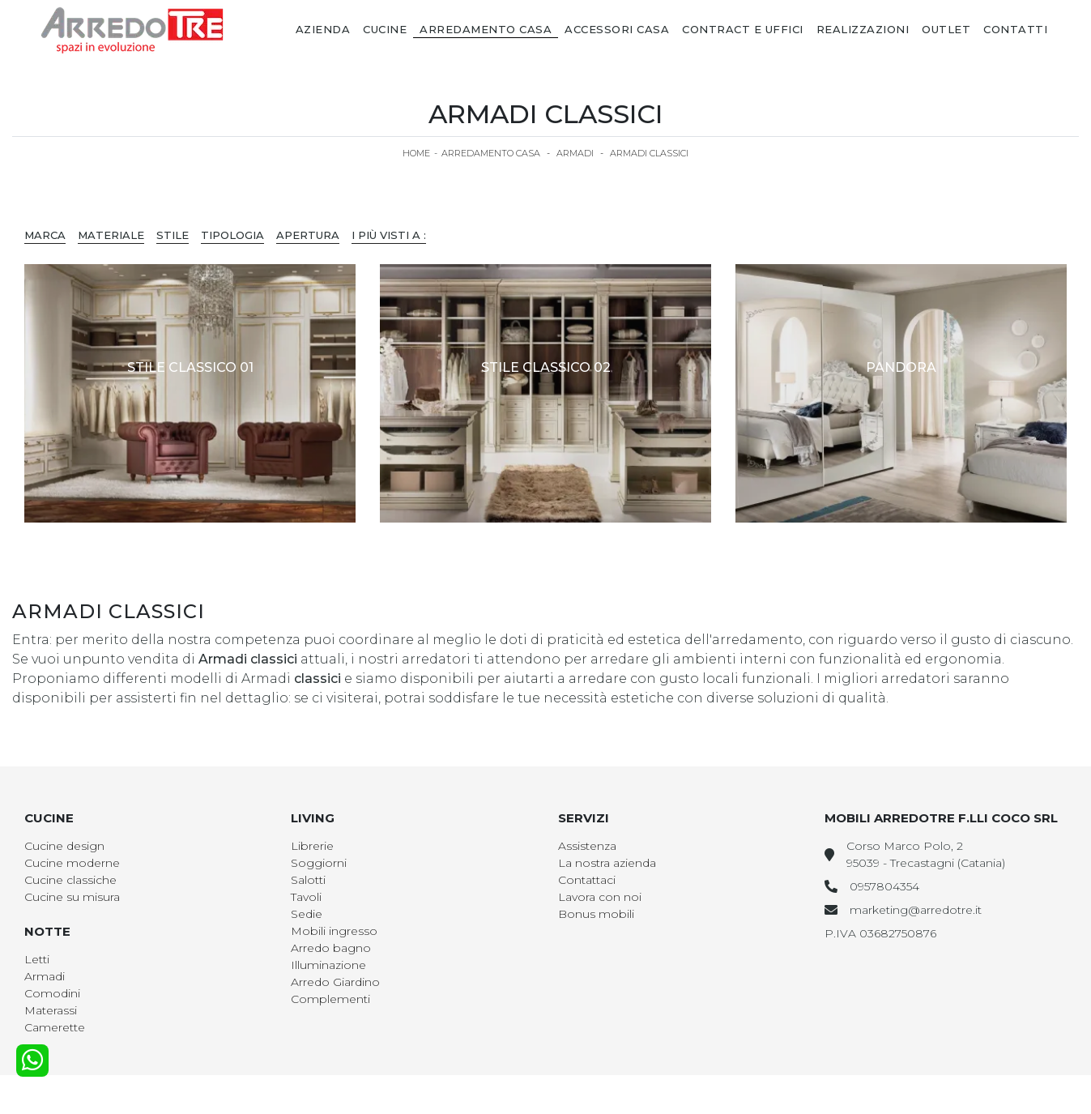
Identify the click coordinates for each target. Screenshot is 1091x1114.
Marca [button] (45, 234)
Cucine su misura (72, 897)
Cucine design (64, 846)
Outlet (946, 29)
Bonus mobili (596, 914)
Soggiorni (319, 863)
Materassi (50, 1010)
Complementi (330, 999)
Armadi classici (649, 153)
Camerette (54, 1027)
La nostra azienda (607, 863)
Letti (36, 959)
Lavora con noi (599, 897)
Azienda (323, 29)
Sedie (306, 914)
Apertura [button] (307, 234)
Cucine (385, 29)
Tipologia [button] (232, 234)
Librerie (312, 846)
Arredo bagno (331, 948)
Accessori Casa (617, 29)
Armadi (575, 153)
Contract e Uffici (742, 29)
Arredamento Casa (486, 29)
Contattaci (587, 880)
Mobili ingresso (334, 931)
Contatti (1015, 29)
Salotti (308, 880)
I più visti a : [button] (389, 234)
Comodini (52, 993)
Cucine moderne (72, 863)
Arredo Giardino (335, 982)
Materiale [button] (111, 234)
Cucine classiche (70, 880)
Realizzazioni (863, 29)
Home (416, 153)
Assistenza (587, 846)
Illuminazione (328, 965)
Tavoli (306, 897)
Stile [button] (172, 234)
